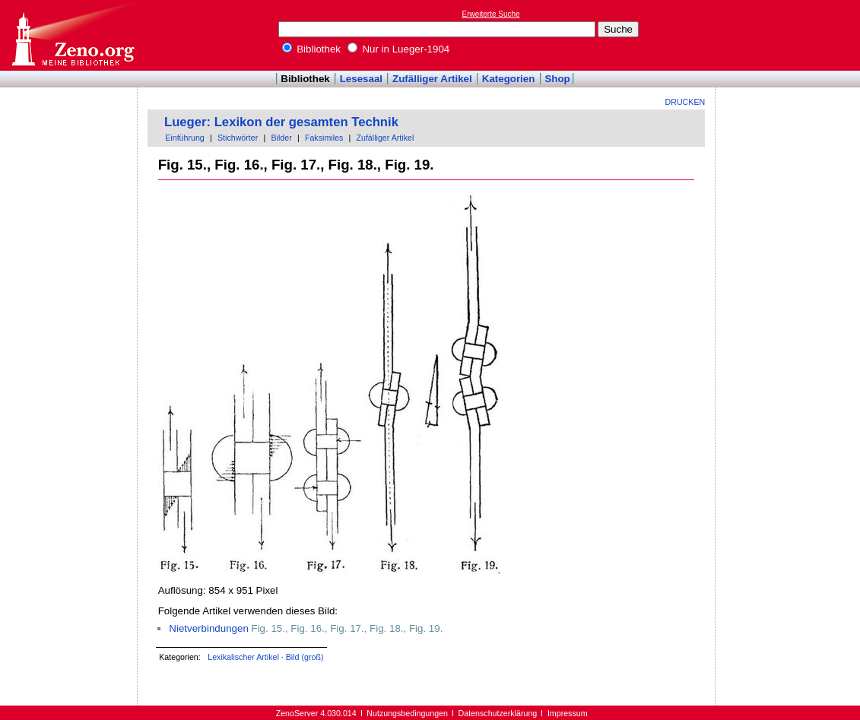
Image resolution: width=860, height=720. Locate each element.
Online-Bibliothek (72, 35)
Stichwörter (237, 137)
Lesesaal (361, 78)
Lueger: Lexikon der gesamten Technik (281, 122)
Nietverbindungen (208, 628)
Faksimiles (324, 137)
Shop (557, 78)
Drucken (685, 101)
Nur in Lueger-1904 (398, 49)
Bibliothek (311, 49)
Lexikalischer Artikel (243, 656)
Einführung (185, 137)
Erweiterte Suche (491, 14)
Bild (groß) (305, 656)
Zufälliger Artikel (432, 78)
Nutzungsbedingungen (407, 713)
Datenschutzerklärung (498, 713)
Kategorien (508, 78)
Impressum (567, 713)
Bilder (281, 137)
